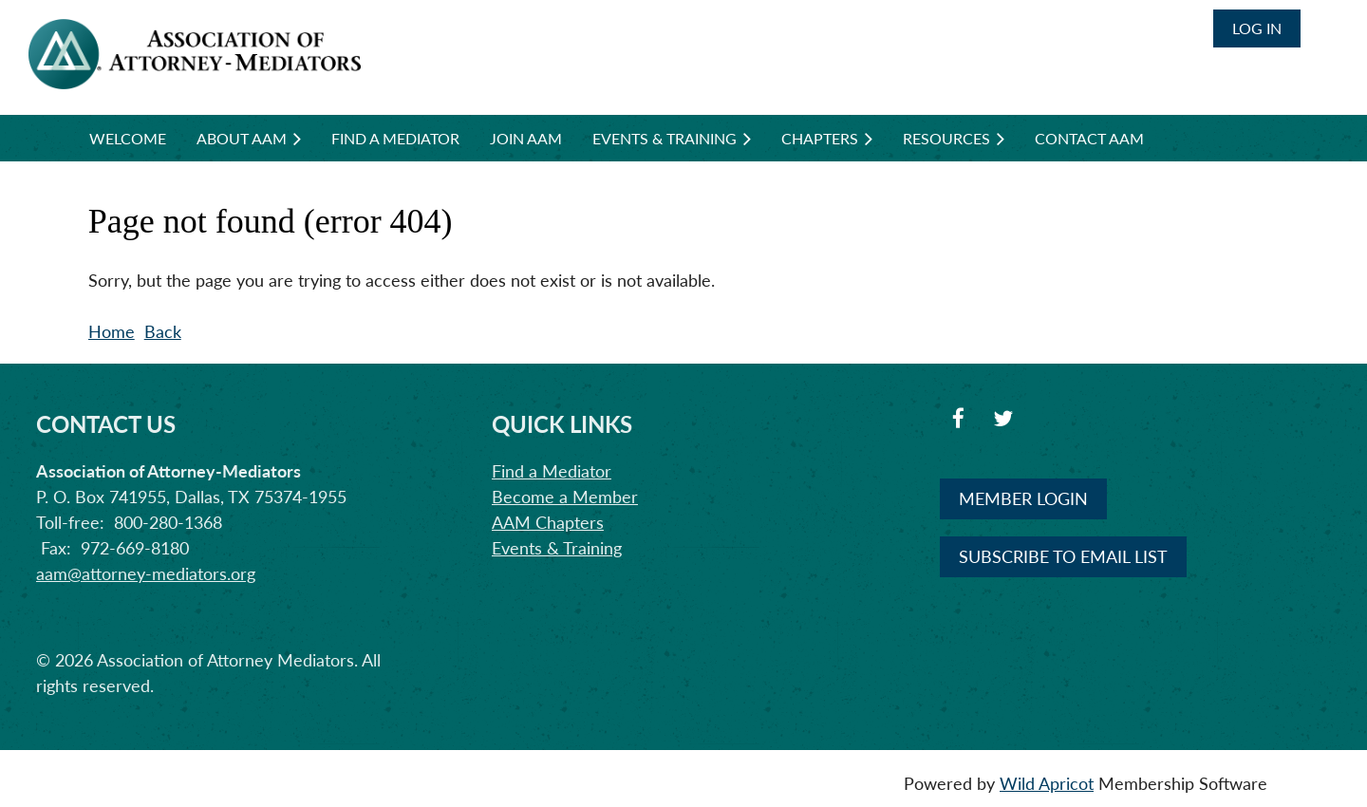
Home (111, 331)
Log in (1257, 28)
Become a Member (565, 496)
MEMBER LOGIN (1023, 498)
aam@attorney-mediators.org (145, 573)
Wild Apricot (1047, 783)
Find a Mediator (551, 470)
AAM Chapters (548, 522)
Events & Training (557, 547)
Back (162, 331)
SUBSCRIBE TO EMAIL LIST (1063, 556)
